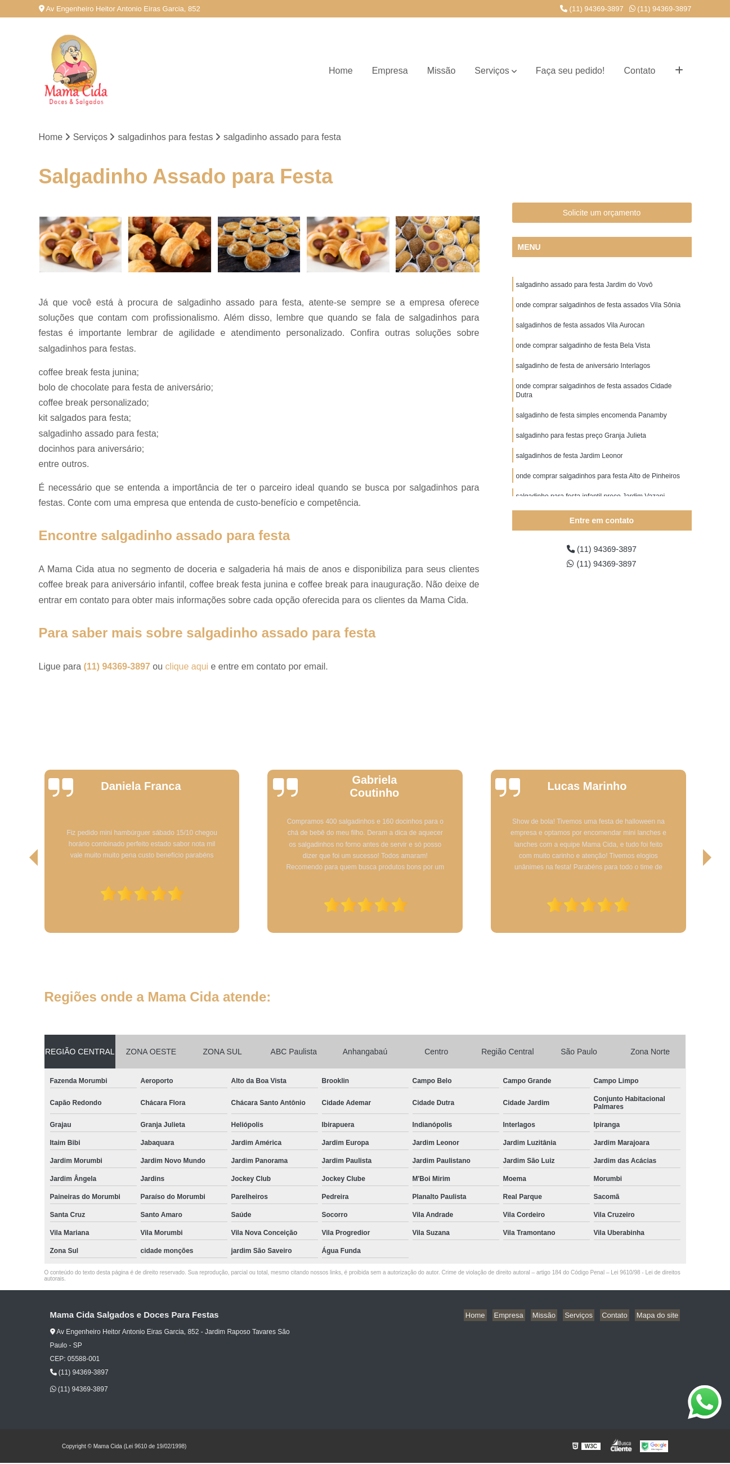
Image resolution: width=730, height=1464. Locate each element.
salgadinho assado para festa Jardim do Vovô (584, 286)
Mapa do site (659, 1316)
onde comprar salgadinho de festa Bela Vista (583, 350)
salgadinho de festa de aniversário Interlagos (583, 372)
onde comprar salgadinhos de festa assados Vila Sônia (598, 308)
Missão (441, 70)
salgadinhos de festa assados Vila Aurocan (580, 329)
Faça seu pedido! (570, 70)
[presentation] (18, 902)
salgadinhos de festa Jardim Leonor (569, 467)
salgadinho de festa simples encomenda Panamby (591, 425)
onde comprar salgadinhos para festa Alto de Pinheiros (598, 489)
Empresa (390, 70)
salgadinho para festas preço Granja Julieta (581, 446)
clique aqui (187, 667)
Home (341, 70)
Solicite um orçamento (602, 213)
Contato (639, 70)
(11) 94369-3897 (592, 9)
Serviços (491, 70)
